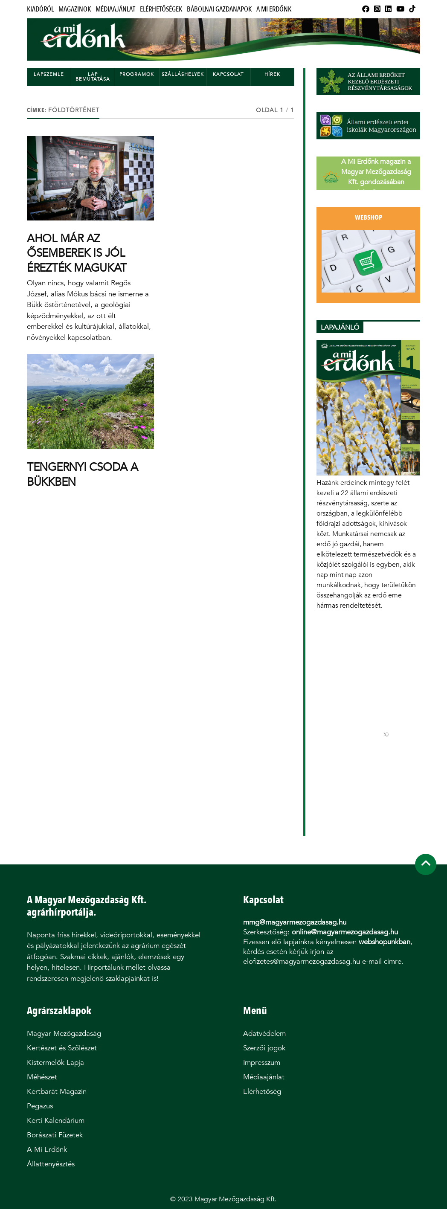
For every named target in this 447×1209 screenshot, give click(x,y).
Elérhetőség (262, 1091)
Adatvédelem (264, 1033)
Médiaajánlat (115, 9)
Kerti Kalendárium (55, 1120)
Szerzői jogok (264, 1048)
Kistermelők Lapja (55, 1062)
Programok (136, 74)
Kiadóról (40, 9)
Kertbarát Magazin (57, 1091)
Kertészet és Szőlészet (62, 1048)
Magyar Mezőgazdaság (64, 1033)
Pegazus (40, 1106)
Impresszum (261, 1062)
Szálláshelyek (183, 74)
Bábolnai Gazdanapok (219, 9)
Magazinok (74, 9)
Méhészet (42, 1077)
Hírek (272, 74)
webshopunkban (384, 942)
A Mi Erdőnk (273, 9)
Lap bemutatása (92, 76)
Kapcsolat (228, 74)
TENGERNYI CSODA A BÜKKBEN (82, 474)
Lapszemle (49, 74)
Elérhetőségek (161, 9)
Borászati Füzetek (55, 1135)
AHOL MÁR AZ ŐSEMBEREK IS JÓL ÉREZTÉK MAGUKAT (77, 253)
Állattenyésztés (51, 1164)
